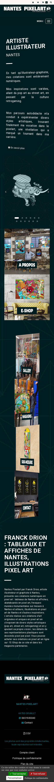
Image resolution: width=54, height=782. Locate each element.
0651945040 (28, 718)
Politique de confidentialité (26, 758)
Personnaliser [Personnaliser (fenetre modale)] (15, 778)
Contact (28, 722)
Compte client (27, 752)
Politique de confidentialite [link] (36, 778)
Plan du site (27, 764)
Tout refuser (38, 773)
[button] (6, 190)
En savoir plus (17, 148)
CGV (27, 733)
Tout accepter (18, 773)
